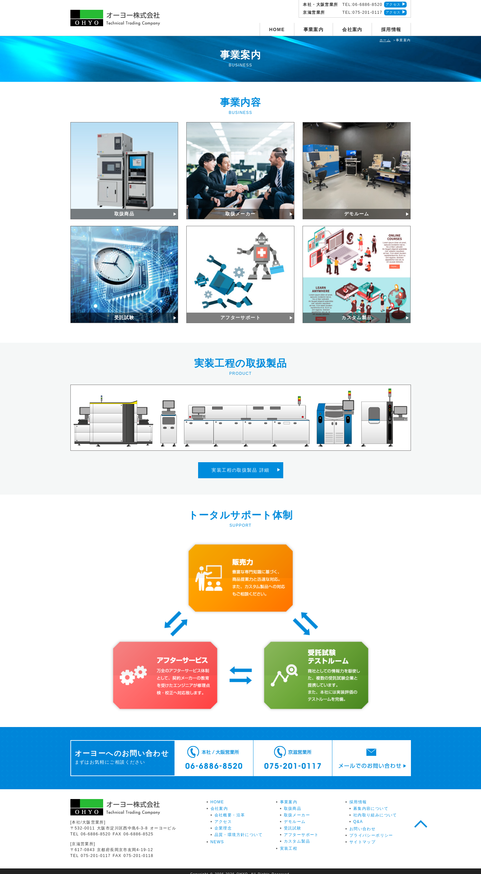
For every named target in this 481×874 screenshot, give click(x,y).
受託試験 (293, 822)
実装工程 (289, 842)
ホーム (385, 40)
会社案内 (352, 29)
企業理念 (223, 822)
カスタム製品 (297, 835)
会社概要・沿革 (229, 809)
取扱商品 (293, 802)
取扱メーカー (297, 809)
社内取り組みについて (375, 809)
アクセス (393, 4)
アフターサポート (301, 829)
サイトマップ (362, 836)
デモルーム (295, 815)
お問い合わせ (362, 823)
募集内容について (370, 802)
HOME (277, 29)
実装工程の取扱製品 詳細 (240, 467)
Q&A (358, 815)
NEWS (217, 836)
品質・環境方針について (238, 829)
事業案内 (314, 29)
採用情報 (391, 29)
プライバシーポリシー (371, 829)
